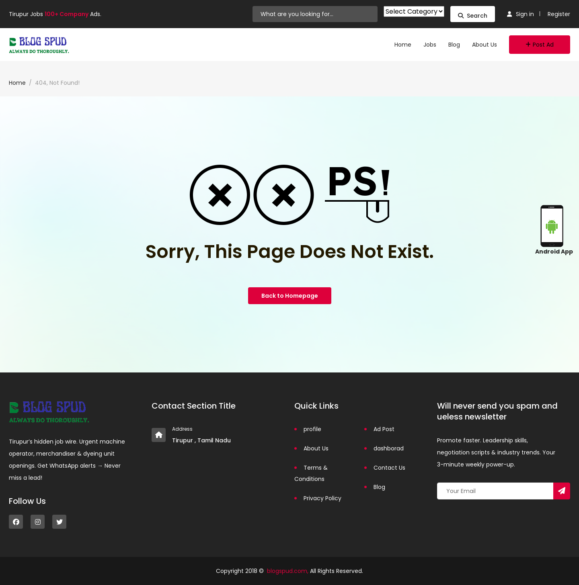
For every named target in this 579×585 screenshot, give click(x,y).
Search (472, 16)
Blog (454, 45)
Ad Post (384, 429)
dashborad (389, 448)
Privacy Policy (322, 498)
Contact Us (389, 468)
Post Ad (540, 45)
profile (312, 429)
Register (559, 14)
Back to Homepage (289, 296)
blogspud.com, (287, 571)
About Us (484, 45)
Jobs (429, 45)
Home (402, 45)
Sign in (520, 14)
